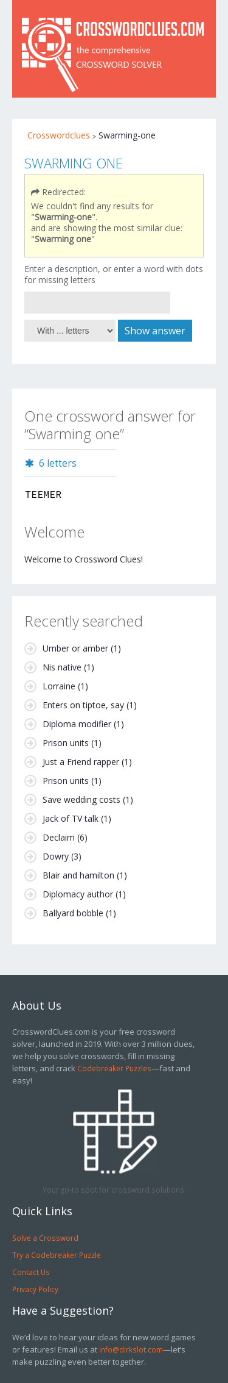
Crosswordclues (58, 135)
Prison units (66, 743)
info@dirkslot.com (131, 1349)
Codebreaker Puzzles (114, 1068)
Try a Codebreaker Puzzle (56, 1255)
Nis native (62, 667)
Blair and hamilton (78, 875)
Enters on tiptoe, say (83, 705)
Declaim (59, 837)
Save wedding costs (81, 799)
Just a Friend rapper (81, 761)
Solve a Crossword (45, 1238)
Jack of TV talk (70, 818)
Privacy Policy (35, 1289)
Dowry (56, 856)
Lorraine (59, 686)
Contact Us (31, 1272)
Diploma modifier (77, 724)
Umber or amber (75, 648)
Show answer (155, 330)
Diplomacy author (78, 894)
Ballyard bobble (73, 913)
